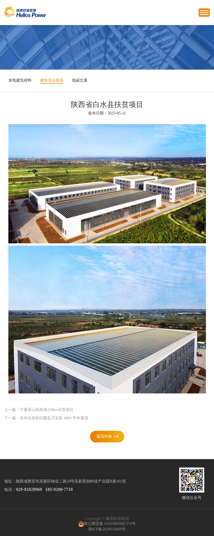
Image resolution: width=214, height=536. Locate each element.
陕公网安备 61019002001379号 (107, 524)
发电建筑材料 (20, 80)
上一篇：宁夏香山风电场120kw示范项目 (38, 410)
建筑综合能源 (52, 80)
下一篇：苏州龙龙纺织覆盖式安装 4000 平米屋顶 (46, 418)
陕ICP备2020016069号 (107, 529)
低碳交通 (79, 80)
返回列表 (104, 436)
